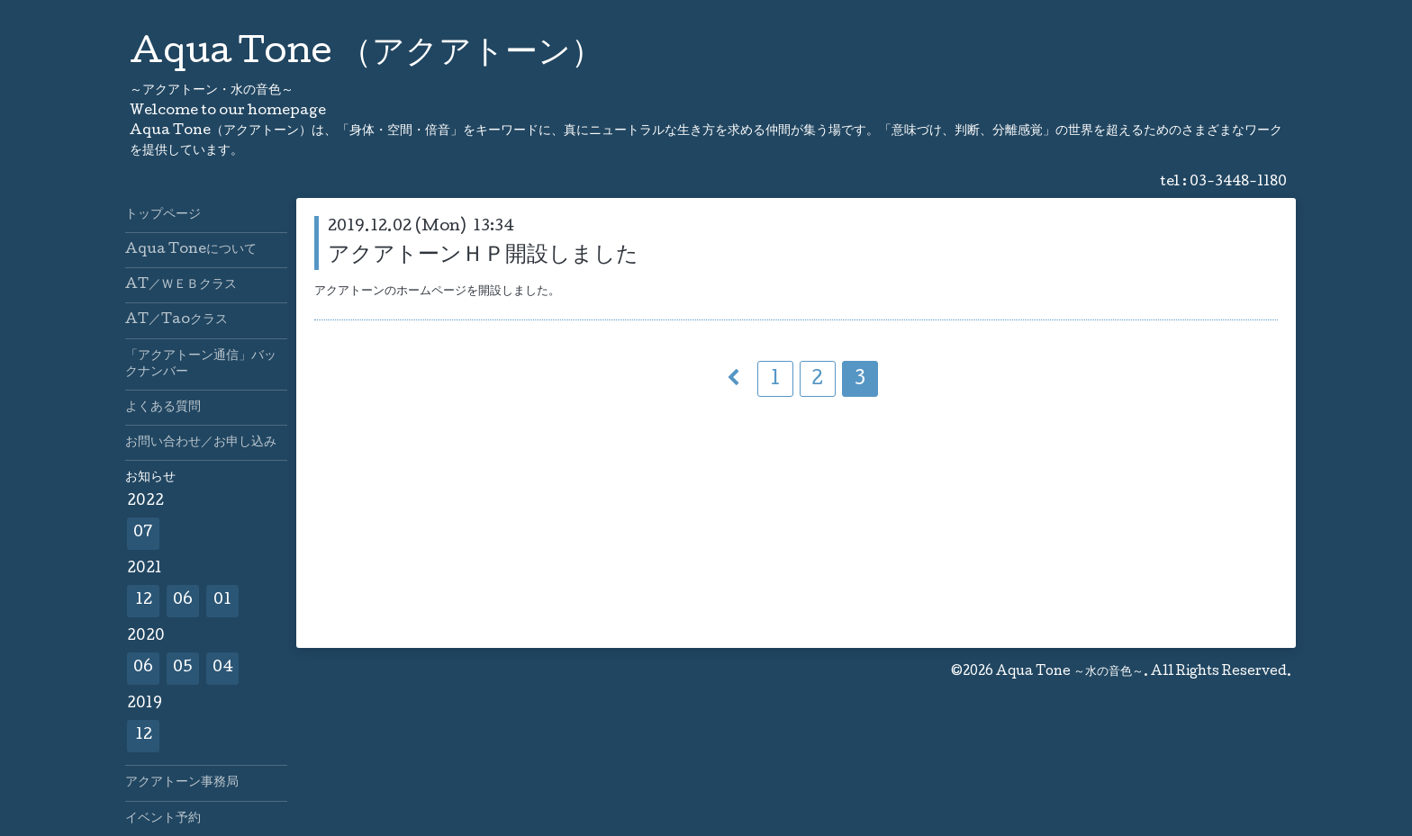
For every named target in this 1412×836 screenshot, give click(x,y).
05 (183, 668)
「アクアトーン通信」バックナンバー (200, 364)
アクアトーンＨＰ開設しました (483, 256)
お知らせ (150, 478)
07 (143, 533)
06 (183, 600)
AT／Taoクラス (176, 320)
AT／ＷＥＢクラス (181, 285)
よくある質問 (163, 407)
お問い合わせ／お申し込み (200, 443)
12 (143, 600)
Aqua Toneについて (191, 250)
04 (223, 668)
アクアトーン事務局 (182, 783)
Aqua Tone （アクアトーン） (366, 55)
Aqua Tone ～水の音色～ (1070, 672)
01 (222, 600)
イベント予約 (163, 819)
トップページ (163, 215)
